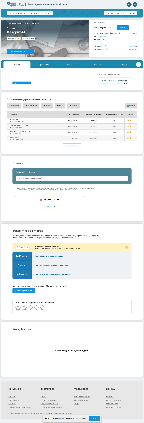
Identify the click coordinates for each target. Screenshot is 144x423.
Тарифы (77, 405)
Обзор (17, 64)
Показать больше (72, 147)
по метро (131, 13)
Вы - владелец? (99, 22)
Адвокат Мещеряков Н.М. (20, 133)
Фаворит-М (14, 139)
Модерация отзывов (114, 409)
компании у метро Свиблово (112, 84)
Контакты (110, 398)
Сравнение (44, 64)
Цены (34, 13)
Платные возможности (82, 398)
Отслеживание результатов (84, 402)
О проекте (12, 398)
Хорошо (94, 418)
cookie (61, 418)
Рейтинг (97, 64)
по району (121, 13)
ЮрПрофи (14, 121)
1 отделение (101, 36)
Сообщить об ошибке (114, 402)
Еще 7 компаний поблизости (20, 51)
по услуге (109, 13)
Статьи (43, 398)
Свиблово (101, 46)
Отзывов (27, 38)
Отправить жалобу (113, 405)
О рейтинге (12, 405)
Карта (124, 64)
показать (123, 28)
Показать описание (21, 84)
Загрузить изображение (50, 405)
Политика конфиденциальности (20, 409)
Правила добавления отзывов (52, 409)
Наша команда (13, 402)
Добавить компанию (48, 402)
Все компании (18, 13)
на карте (134, 33)
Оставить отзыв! (49, 208)
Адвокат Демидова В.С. (19, 127)
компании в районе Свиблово (113, 81)
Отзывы (46, 13)
